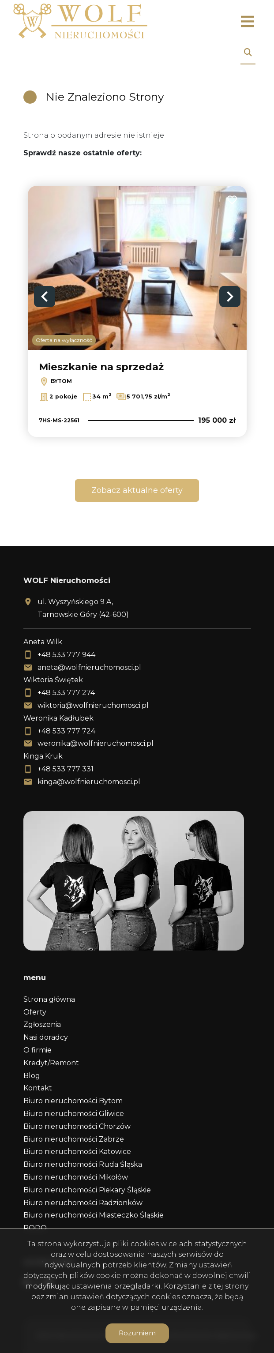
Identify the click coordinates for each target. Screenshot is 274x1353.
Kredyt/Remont (51, 1063)
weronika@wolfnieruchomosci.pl (96, 743)
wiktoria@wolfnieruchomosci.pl (93, 705)
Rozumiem (137, 1333)
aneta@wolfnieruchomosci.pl (89, 667)
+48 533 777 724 (66, 731)
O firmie (37, 1050)
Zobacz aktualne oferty (137, 490)
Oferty (34, 1012)
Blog (31, 1075)
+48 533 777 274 (66, 692)
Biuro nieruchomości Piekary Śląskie (87, 1190)
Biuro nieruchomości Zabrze (73, 1139)
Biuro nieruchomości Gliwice (73, 1113)
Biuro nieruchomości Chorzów (77, 1126)
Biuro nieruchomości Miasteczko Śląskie (93, 1215)
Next (229, 296)
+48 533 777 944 (66, 654)
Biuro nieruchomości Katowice (77, 1151)
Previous (44, 296)
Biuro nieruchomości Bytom (73, 1101)
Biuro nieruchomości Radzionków (83, 1203)
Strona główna (49, 999)
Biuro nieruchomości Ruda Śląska (82, 1164)
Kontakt (37, 1088)
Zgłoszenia (42, 1024)
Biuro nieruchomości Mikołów (75, 1177)
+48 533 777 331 (66, 769)
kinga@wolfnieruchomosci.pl (89, 782)
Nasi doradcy (45, 1037)
